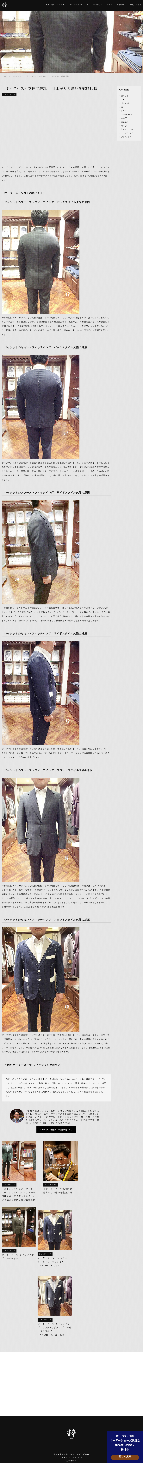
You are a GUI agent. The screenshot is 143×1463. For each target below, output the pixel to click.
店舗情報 (117, 5)
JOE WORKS (127, 114)
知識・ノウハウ (128, 128)
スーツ (124, 99)
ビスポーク (32, 1442)
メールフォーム (71, 1411)
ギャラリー (92, 5)
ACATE (124, 117)
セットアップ (64, 1442)
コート (124, 107)
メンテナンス (127, 136)
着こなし (125, 125)
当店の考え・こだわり (45, 5)
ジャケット (126, 103)
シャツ (124, 110)
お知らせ (125, 96)
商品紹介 (125, 121)
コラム (106, 5)
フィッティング (16, 77)
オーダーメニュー (51, 1437)
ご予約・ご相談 (133, 5)
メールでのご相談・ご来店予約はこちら (56, 1130)
